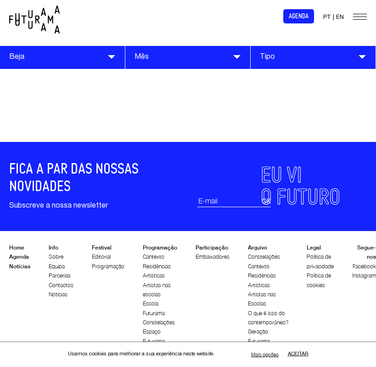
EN (340, 18)
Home (16, 249)
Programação (108, 268)
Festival (102, 249)
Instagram (364, 277)
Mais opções (265, 355)
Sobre (56, 258)
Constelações (159, 324)
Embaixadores (213, 258)
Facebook (364, 268)
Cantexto (153, 258)
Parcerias (60, 277)
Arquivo (257, 249)
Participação (212, 249)
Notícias (19, 268)
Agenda (299, 16)
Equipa (57, 268)
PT (327, 18)
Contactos (61, 286)
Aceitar (298, 354)
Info (53, 249)
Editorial (101, 258)
